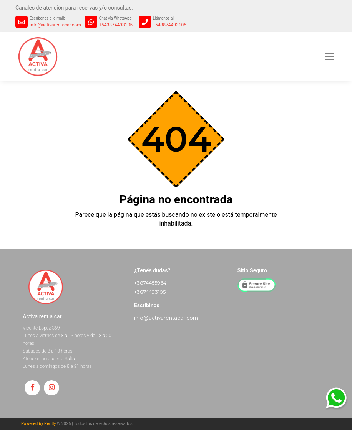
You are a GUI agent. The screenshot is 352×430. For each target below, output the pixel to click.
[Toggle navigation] (329, 56)
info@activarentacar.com (55, 24)
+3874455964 (150, 283)
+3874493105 (150, 292)
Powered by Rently (38, 423)
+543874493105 (116, 24)
